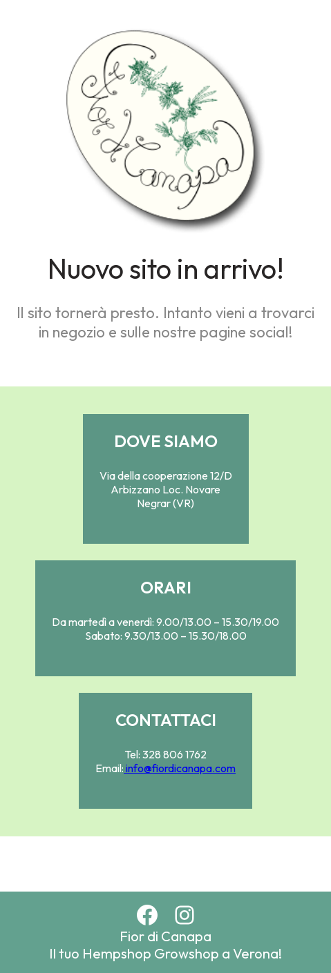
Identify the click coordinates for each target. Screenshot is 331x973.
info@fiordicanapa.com (180, 768)
